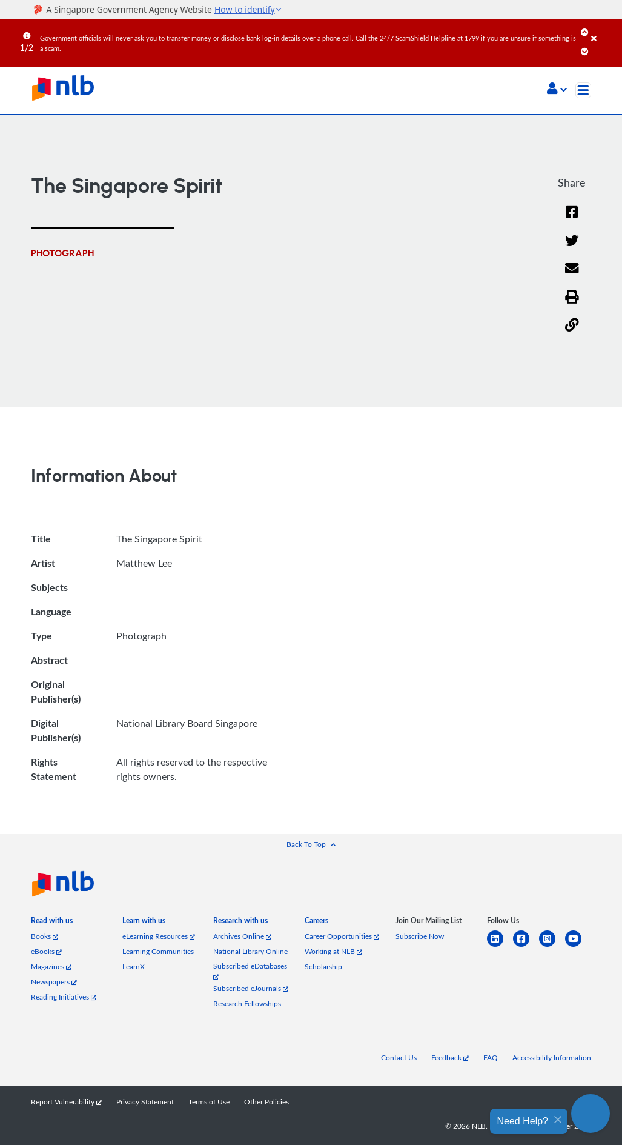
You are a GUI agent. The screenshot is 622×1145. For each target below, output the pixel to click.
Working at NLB (333, 951)
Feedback (450, 1057)
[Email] (572, 276)
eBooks (46, 951)
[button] (557, 89)
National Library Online (250, 951)
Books (44, 936)
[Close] (604, 30)
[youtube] (578, 945)
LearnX (133, 966)
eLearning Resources (158, 936)
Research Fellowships (247, 1003)
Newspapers (54, 981)
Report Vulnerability (66, 1101)
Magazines (51, 966)
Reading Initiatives (63, 996)
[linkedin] (500, 945)
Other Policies (266, 1101)
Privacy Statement (145, 1101)
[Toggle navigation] (583, 90)
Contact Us (399, 1057)
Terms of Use (209, 1101)
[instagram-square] (552, 945)
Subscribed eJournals (250, 988)
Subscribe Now (419, 936)
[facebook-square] (526, 945)
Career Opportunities (342, 936)
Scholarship (323, 966)
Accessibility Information (551, 1057)
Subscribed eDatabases (250, 970)
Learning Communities (158, 951)
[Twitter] (572, 248)
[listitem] (52, 922)
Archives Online (242, 936)
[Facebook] (571, 219)
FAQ (490, 1057)
